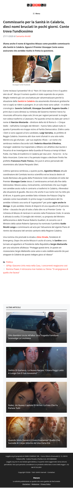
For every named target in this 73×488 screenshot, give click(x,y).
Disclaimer (26, 484)
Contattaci (51, 472)
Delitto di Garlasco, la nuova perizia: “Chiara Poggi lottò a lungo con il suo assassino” (36, 372)
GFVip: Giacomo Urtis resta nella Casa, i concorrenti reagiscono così (36, 265)
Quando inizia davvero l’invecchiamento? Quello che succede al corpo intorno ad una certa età (34, 441)
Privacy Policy (46, 484)
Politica (9, 262)
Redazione (35, 484)
